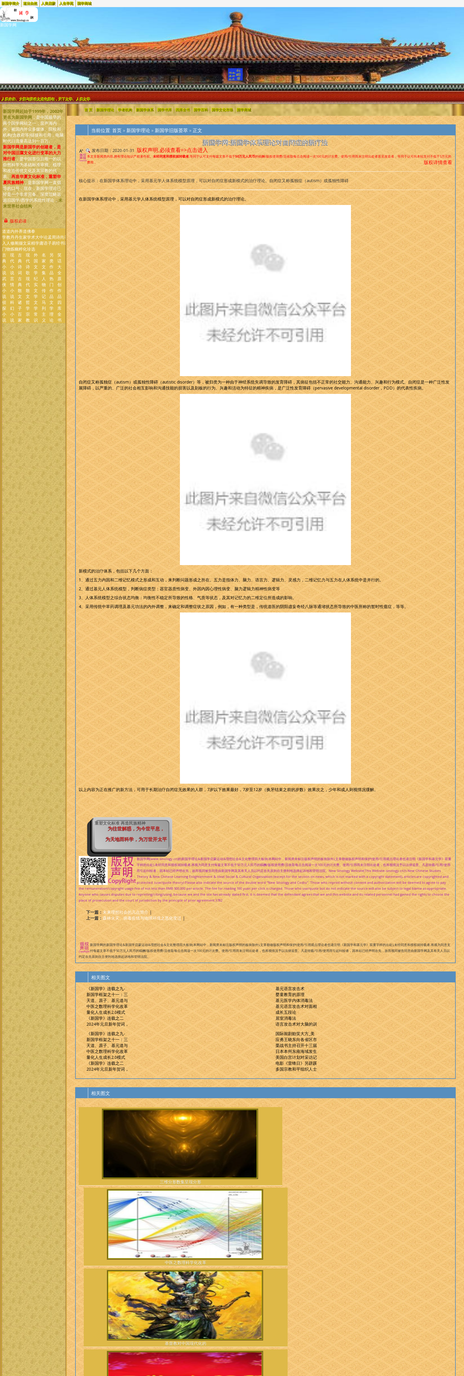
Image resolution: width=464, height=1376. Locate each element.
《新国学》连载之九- (105, 988)
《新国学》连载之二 (105, 1018)
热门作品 (51, 287)
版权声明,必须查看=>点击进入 (172, 149)
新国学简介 (11, 3)
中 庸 (41, 240)
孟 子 (50, 240)
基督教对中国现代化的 (233, 1147)
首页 (117, 130)
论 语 (46, 240)
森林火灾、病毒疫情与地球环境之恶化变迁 (142, 918)
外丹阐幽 (16, 240)
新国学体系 (145, 109)
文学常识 (36, 311)
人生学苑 (66, 3)
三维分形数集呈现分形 (105, 1147)
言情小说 (12, 287)
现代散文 (28, 287)
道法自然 (30, 3)
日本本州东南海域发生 (296, 1051)
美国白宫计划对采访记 (296, 1057)
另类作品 (51, 263)
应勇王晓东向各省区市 (296, 1039)
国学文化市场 (222, 109)
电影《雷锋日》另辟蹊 (296, 1063)
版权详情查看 (438, 162)
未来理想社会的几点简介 (125, 912)
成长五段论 (286, 1012)
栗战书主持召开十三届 (296, 1045)
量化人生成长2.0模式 (105, 1012)
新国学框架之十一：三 (107, 994)
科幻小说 (12, 311)
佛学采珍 (29, 240)
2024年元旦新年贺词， (107, 1024)
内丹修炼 (12, 240)
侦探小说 (4, 311)
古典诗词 (20, 263)
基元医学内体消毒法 (294, 1000)
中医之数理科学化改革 (107, 1006)
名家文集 (44, 263)
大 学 (37, 240)
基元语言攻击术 (290, 988)
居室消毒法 (286, 1018)
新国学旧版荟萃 (171, 130)
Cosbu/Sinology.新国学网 (52, 1295)
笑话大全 (59, 263)
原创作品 (59, 287)
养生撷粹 (21, 240)
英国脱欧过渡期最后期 (361, 1230)
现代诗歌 (28, 263)
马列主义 (44, 311)
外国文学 (36, 263)
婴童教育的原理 (290, 994)
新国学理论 (105, 109)
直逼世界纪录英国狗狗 (105, 1230)
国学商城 (85, 3)
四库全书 (59, 311)
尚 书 (62, 240)
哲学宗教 (28, 311)
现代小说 (12, 263)
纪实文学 (36, 287)
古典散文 (20, 287)
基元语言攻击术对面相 (296, 1006)
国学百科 (201, 109)
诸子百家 (20, 311)
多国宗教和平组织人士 (296, 1069)
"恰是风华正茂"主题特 (297, 1230)
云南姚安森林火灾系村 (233, 1230)
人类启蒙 (48, 3)
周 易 (54, 240)
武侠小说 (4, 287)
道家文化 (25, 240)
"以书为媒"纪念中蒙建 (169, 1230)
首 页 (89, 109)
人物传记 (44, 287)
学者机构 (125, 109)
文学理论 (51, 311)
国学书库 (165, 109)
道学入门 (4, 240)
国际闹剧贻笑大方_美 (295, 1033)
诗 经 (58, 240)
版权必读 (15, 221)
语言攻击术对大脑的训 (296, 1024)
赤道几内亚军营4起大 (425, 1230)
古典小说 (4, 263)
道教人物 (8, 240)
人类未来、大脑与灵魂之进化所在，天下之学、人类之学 (46, 99)
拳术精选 (33, 240)
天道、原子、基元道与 (107, 1000)
